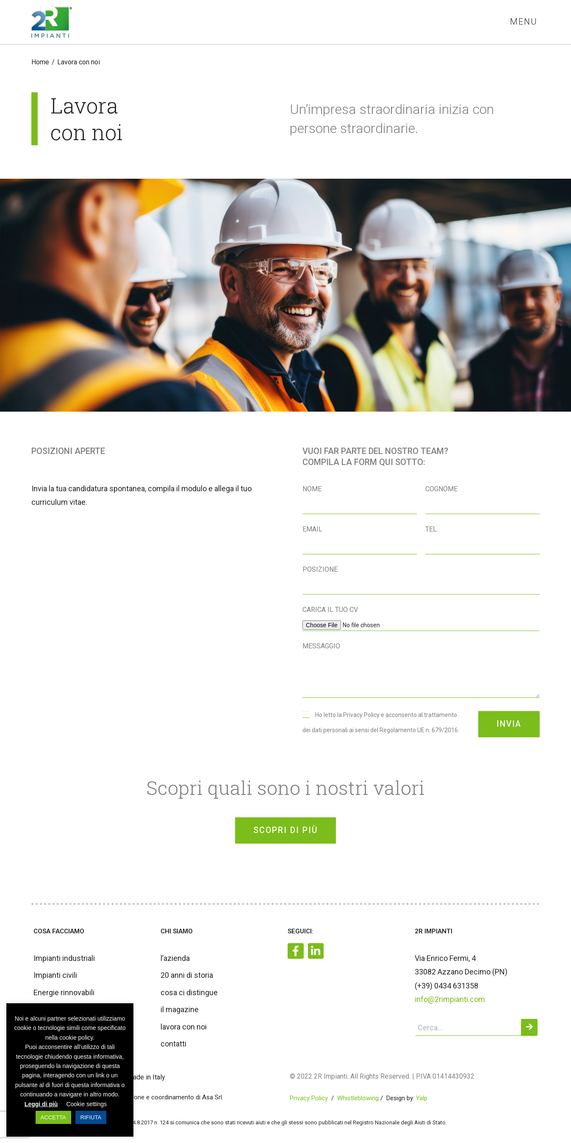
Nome (312, 489)
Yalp (421, 1102)
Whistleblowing (358, 1102)
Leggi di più (41, 1104)
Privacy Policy (309, 1102)
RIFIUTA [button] (91, 1117)
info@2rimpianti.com (450, 1003)
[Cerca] (529, 1030)
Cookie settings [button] (86, 1104)
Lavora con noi (78, 62)
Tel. (431, 530)
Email (312, 530)
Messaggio (321, 646)
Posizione (320, 570)
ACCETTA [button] (53, 1117)
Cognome (441, 489)
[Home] (40, 62)
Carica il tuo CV (330, 610)
